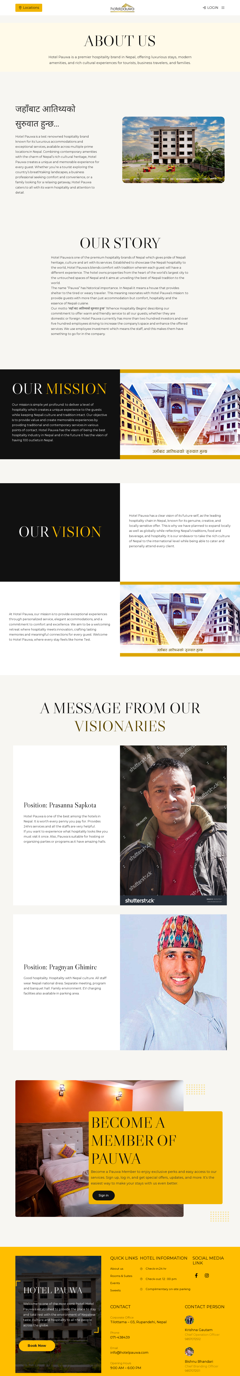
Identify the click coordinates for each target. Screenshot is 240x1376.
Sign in (104, 1195)
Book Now (37, 1346)
